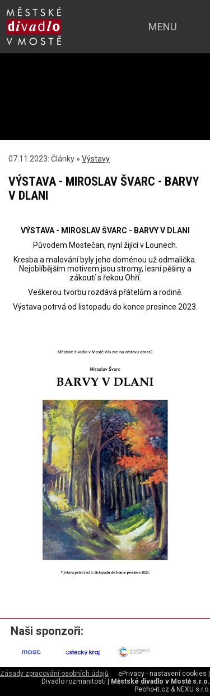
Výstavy (96, 158)
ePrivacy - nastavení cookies (162, 673)
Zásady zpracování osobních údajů (54, 673)
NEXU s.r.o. (193, 689)
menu (162, 27)
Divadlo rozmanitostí (73, 681)
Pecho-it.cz (151, 689)
